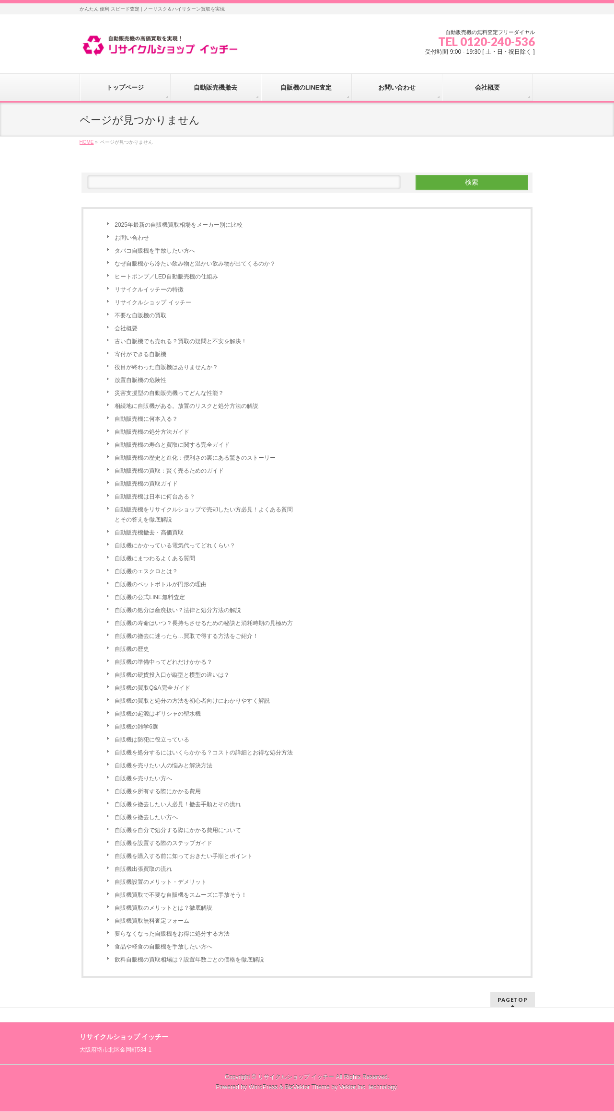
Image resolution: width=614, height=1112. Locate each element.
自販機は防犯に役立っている (152, 739)
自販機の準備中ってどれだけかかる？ (163, 662)
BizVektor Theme (307, 1087)
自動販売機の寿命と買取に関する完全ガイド (172, 444)
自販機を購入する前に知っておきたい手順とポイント (184, 856)
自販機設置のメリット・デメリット (161, 882)
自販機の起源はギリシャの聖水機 (158, 713)
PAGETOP (513, 999)
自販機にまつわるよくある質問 (155, 558)
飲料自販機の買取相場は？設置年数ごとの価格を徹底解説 (189, 959)
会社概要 (126, 328)
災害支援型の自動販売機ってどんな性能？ (169, 393)
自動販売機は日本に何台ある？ (155, 496)
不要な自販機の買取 (140, 315)
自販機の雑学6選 (136, 726)
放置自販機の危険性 (140, 380)
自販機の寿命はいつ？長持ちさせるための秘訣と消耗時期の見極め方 (204, 623)
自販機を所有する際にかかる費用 (158, 791)
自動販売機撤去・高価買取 (149, 532)
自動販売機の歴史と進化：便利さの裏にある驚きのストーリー (195, 457)
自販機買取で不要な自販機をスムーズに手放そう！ (181, 895)
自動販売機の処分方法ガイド (152, 432)
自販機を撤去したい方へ (146, 817)
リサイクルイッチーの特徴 (149, 289)
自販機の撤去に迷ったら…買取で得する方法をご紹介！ (186, 636)
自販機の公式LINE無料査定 (150, 597)
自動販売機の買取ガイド (146, 483)
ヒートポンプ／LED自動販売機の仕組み (166, 276)
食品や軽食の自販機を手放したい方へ (163, 946)
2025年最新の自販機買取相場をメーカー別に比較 (179, 224)
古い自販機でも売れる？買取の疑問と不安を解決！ (181, 341)
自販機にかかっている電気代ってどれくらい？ (175, 545)
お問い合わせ (132, 237)
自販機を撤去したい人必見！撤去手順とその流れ (178, 804)
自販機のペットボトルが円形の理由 (161, 584)
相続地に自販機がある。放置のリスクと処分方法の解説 (186, 406)
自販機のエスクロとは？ (146, 571)
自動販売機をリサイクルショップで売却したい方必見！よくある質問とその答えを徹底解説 (204, 514)
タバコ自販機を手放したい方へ (155, 250)
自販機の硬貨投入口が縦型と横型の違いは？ (172, 675)
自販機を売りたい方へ (143, 778)
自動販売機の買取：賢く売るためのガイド (169, 470)
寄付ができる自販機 (140, 354)
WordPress (263, 1087)
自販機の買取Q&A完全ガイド (152, 687)
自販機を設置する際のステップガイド (163, 843)
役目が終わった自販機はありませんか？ (166, 367)
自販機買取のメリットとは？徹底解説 (163, 907)
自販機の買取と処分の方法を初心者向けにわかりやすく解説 (192, 700)
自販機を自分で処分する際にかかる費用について (178, 830)
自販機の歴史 (132, 649)
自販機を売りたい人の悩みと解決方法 (163, 765)
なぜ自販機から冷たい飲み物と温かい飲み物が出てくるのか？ (195, 263)
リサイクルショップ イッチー (153, 302)
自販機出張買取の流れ (143, 869)
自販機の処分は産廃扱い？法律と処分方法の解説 (178, 610)
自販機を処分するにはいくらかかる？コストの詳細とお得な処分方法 (204, 752)
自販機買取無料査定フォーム (152, 920)
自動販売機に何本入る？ (146, 419)
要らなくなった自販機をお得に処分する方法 (172, 933)
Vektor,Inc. (353, 1087)
